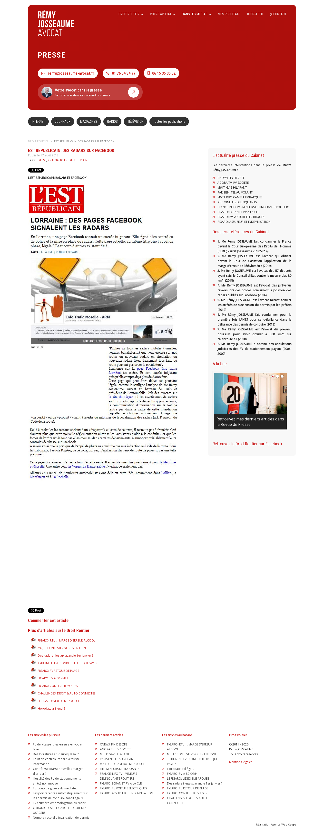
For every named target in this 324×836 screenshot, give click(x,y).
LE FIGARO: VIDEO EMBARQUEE (59, 701)
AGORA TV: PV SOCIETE (233, 183)
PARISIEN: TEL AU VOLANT (235, 192)
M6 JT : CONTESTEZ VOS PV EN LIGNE (62, 648)
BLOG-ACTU (255, 14)
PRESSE (41, 160)
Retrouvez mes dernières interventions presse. (90, 92)
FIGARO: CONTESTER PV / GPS (58, 686)
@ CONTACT (278, 14)
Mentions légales (240, 762)
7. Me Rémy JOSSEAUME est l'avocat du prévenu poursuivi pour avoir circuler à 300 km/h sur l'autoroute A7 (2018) (254, 334)
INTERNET (38, 121)
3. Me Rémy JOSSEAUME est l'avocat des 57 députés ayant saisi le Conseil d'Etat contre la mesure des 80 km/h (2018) (254, 276)
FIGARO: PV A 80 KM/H (53, 678)
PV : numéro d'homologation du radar (59, 803)
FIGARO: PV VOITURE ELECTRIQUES (240, 217)
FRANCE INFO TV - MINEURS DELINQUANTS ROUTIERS (253, 207)
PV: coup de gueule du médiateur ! (56, 788)
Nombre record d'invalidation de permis (61, 818)
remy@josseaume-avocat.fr (67, 73)
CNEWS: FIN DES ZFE (231, 178)
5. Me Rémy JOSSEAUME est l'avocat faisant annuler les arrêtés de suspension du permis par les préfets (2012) (254, 305)
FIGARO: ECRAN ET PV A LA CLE (238, 212)
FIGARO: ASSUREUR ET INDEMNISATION (244, 222)
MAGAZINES (88, 121)
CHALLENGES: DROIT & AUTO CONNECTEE (66, 693)
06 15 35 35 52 (161, 73)
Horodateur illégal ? (51, 708)
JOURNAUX (62, 121)
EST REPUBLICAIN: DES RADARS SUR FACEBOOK (84, 141)
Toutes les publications (169, 121)
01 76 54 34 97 (120, 73)
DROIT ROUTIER (130, 14)
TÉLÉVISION (135, 121)
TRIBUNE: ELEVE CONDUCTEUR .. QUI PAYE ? (67, 663)
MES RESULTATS (229, 14)
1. (219, 241)
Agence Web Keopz (283, 824)
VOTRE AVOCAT (162, 14)
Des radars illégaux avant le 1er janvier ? (65, 655)
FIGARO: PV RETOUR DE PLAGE (58, 671)
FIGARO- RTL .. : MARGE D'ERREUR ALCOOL (66, 640)
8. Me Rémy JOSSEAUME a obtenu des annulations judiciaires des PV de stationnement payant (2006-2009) (254, 349)
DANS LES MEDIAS (196, 14)
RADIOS (112, 121)
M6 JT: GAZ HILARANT (232, 187)
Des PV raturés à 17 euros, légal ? (56, 754)
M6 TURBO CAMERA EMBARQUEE (239, 197)
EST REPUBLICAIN (76, 160)
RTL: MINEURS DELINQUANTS (237, 202)
